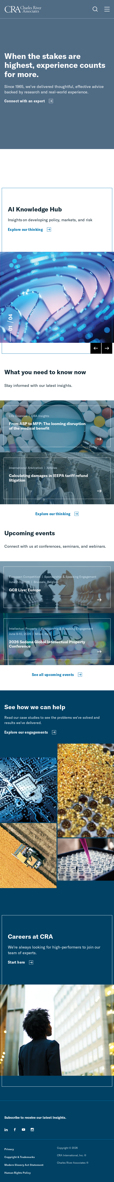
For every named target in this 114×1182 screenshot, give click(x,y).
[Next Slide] (106, 348)
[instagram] (32, 1129)
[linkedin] (6, 1129)
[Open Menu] (107, 9)
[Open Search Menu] (95, 9)
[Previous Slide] (95, 348)
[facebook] (15, 1129)
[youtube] (23, 1129)
